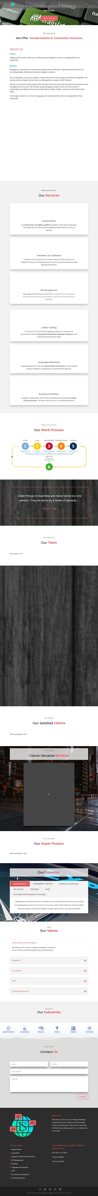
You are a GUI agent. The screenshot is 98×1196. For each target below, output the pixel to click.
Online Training (49, 328)
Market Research (20, 884)
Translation (15, 1153)
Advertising (34, 889)
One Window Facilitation (20, 1174)
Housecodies (48, 1193)
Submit (82, 1096)
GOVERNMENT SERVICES (43, 884)
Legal (47, 889)
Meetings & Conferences (68, 884)
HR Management (48, 290)
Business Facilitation (49, 394)
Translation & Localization (48, 255)
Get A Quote (49, 18)
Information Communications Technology (29, 894)
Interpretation (49, 221)
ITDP (13, 1171)
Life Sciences (18, 889)
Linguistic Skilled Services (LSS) (23, 1157)
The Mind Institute (18, 1178)
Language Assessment (49, 362)
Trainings (14, 1164)
